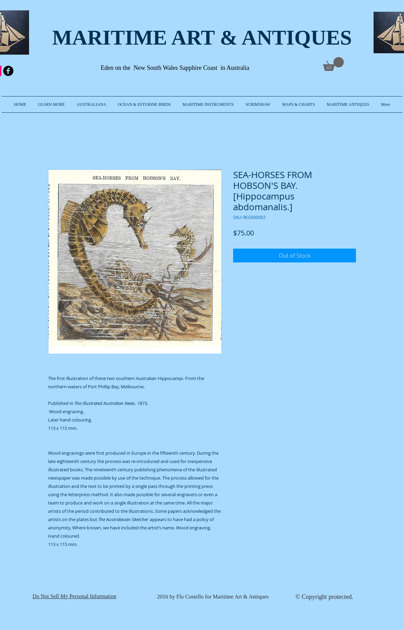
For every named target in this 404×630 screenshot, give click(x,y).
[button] (51, 104)
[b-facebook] (8, 71)
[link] (333, 64)
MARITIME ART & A (154, 37)
